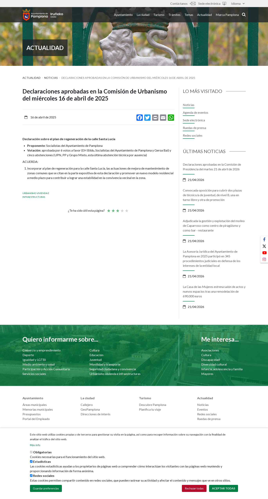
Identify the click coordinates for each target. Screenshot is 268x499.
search (244, 15)
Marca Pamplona (227, 15)
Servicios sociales (34, 374)
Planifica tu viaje (150, 409)
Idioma (238, 3)
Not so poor (113, 209)
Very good (126, 209)
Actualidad (204, 15)
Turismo (158, 15)
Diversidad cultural (214, 364)
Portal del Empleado (36, 419)
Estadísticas (42, 461)
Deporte (28, 355)
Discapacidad (210, 359)
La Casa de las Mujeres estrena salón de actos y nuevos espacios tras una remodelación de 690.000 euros (214, 291)
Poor (108, 209)
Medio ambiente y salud (39, 364)
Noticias (51, 77)
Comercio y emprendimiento (42, 350)
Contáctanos (182, 3)
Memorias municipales (38, 409)
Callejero (87, 404)
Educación (96, 355)
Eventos (202, 409)
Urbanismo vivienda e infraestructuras (115, 374)
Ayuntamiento (123, 15)
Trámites (174, 15)
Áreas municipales (35, 404)
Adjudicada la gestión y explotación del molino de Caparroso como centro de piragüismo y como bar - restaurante (214, 225)
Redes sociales (192, 135)
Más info (35, 445)
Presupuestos (32, 414)
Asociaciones (210, 350)
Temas (188, 15)
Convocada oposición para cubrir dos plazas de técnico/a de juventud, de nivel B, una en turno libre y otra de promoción (212, 194)
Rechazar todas (194, 488)
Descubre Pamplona (152, 404)
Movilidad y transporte (104, 364)
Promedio (117, 209)
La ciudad (143, 15)
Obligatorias (42, 452)
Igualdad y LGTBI (34, 359)
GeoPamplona (90, 409)
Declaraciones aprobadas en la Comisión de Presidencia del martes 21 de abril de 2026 (212, 166)
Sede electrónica (212, 3)
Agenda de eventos (195, 112)
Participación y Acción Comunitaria (46, 369)
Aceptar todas (223, 488)
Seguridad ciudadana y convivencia (112, 369)
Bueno (122, 209)
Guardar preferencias (46, 488)
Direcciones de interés (95, 414)
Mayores (207, 374)
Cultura (94, 350)
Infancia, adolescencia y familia (222, 369)
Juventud (95, 359)
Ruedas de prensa (194, 128)
